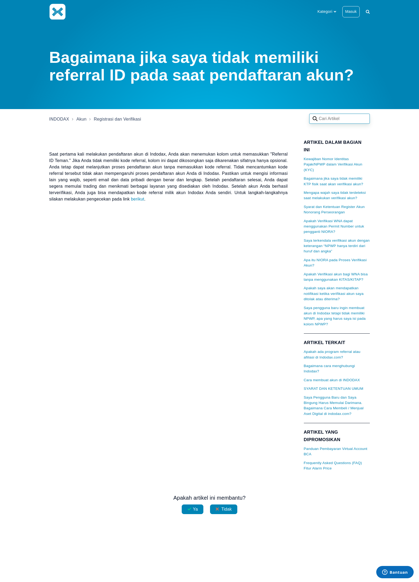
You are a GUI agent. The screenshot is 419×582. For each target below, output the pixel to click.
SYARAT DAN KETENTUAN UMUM (333, 389)
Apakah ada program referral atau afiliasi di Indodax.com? (332, 354)
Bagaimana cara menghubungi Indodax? (329, 368)
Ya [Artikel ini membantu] (195, 509)
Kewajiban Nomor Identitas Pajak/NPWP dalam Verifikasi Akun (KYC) (333, 164)
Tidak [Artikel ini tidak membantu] (226, 509)
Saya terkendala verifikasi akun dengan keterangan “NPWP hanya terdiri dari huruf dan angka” (337, 245)
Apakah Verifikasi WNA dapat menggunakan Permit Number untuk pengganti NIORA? (334, 226)
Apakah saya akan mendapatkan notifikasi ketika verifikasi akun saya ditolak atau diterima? (334, 293)
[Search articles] (339, 119)
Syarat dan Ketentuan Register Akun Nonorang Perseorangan (334, 209)
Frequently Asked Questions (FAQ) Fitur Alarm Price (333, 465)
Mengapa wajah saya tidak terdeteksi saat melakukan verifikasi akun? (335, 195)
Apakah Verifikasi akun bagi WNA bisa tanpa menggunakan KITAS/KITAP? (336, 277)
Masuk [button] (351, 11)
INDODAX (59, 119)
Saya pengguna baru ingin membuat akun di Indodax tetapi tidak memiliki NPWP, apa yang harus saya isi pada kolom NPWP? (335, 316)
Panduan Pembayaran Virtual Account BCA (335, 451)
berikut (137, 199)
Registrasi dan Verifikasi (117, 119)
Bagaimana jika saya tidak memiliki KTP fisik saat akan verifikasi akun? (333, 181)
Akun (81, 119)
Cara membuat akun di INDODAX (332, 380)
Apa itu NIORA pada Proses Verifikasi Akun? (335, 262)
